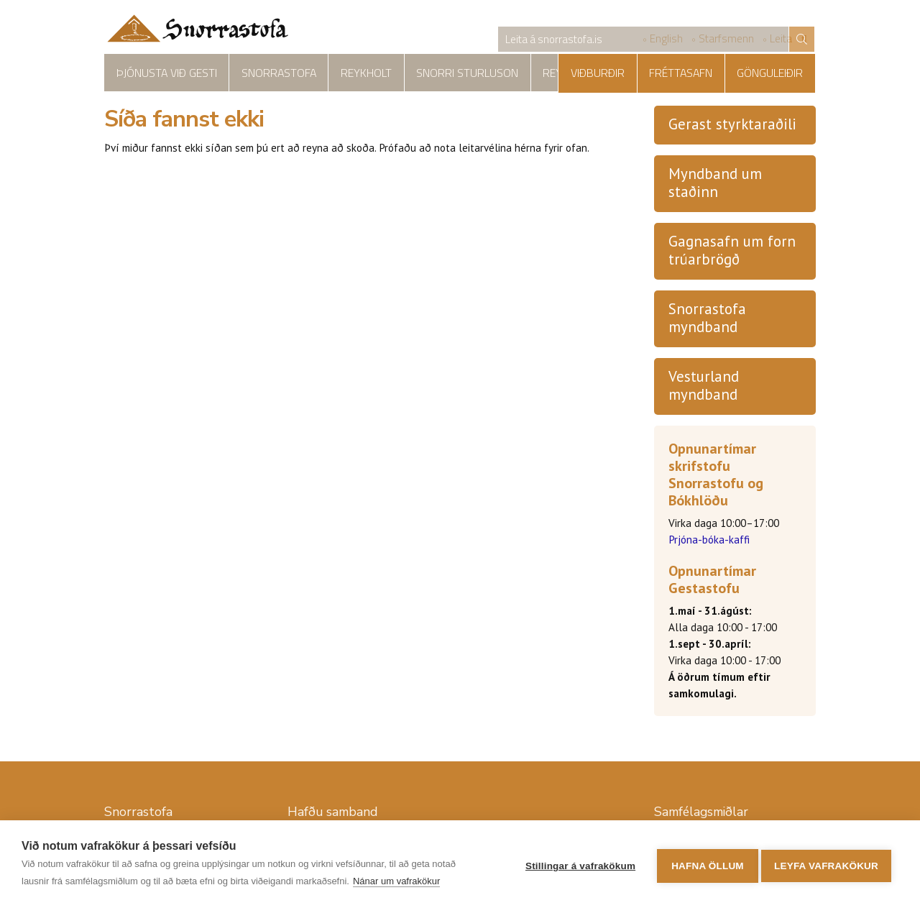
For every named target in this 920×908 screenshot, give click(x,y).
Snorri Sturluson (422, 73)
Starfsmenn (726, 40)
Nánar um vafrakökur (396, 881)
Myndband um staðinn (715, 184)
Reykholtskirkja (528, 73)
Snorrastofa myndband (707, 319)
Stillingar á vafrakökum (576, 864)
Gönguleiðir (775, 73)
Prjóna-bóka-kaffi (709, 541)
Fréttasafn (697, 73)
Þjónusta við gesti (159, 73)
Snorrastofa (258, 73)
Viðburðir (624, 73)
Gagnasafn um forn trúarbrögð (732, 251)
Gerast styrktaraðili (732, 125)
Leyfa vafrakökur (826, 864)
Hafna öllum (703, 864)
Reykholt (334, 73)
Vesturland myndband (703, 386)
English (666, 40)
